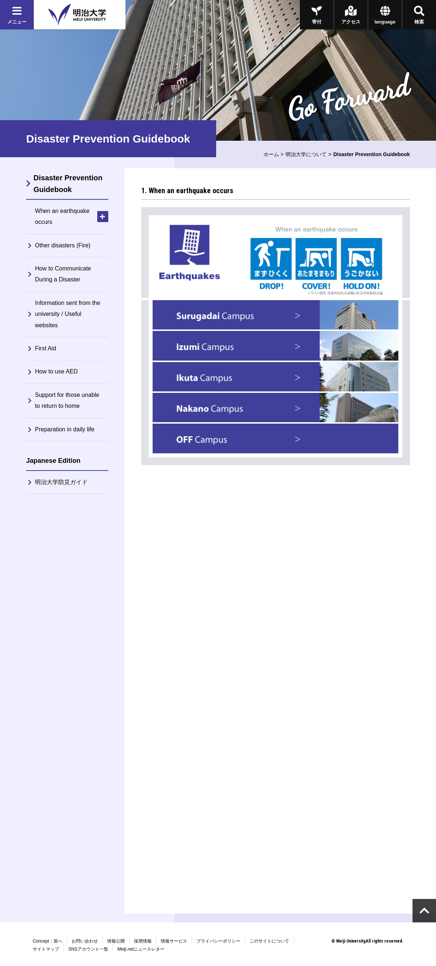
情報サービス (174, 941)
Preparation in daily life (64, 429)
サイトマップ (46, 949)
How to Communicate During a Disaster (63, 274)
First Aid (45, 348)
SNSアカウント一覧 (88, 949)
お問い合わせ (85, 941)
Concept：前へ (47, 941)
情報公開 (116, 941)
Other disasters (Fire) (62, 245)
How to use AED (56, 371)
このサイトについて (269, 941)
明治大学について (306, 154)
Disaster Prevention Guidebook (67, 183)
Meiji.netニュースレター (141, 949)
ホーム (271, 154)
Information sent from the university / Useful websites (67, 314)
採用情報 (143, 941)
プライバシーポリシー (218, 941)
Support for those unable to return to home (67, 400)
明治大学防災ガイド (61, 482)
